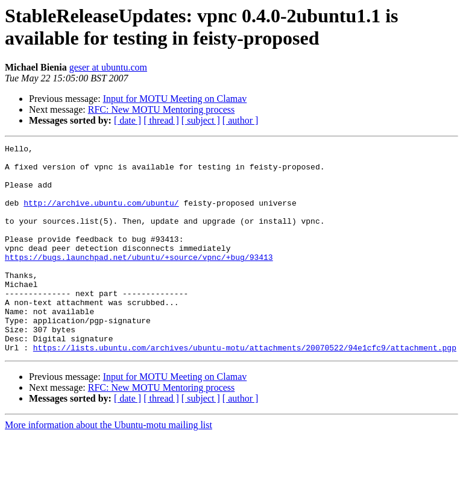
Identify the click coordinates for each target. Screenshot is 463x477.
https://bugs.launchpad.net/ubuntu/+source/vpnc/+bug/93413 (139, 280)
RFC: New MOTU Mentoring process (161, 109)
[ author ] (240, 120)
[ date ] (127, 120)
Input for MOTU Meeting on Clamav (175, 98)
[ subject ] (200, 120)
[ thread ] (161, 120)
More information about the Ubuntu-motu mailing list (108, 466)
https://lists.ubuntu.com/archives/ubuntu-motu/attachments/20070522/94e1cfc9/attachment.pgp (244, 389)
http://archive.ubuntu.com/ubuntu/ (101, 215)
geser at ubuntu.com (108, 67)
